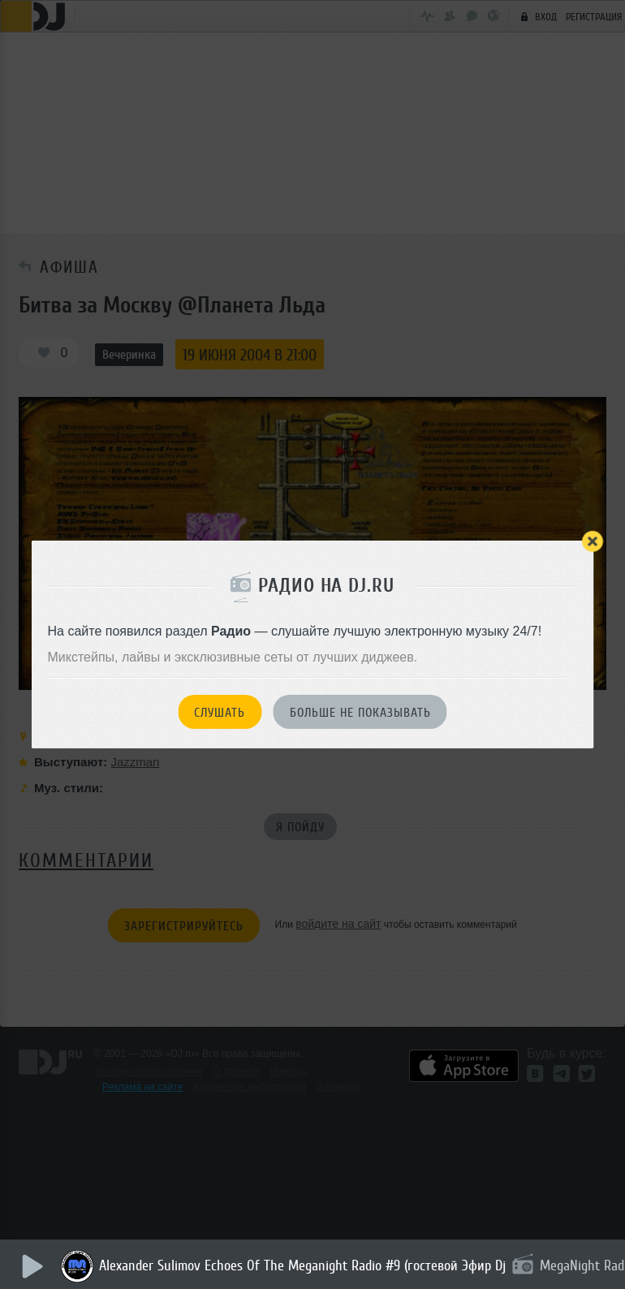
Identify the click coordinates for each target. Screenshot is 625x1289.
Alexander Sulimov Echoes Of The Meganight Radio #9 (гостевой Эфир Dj (302, 1265)
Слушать (219, 712)
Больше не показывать (360, 712)
